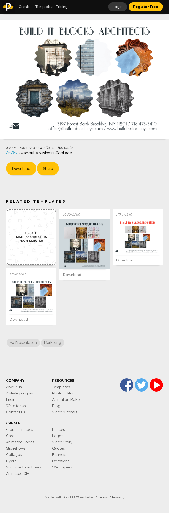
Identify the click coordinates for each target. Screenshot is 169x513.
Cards (11, 436)
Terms (103, 497)
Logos (57, 436)
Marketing (52, 343)
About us (14, 387)
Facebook (126, 385)
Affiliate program (20, 393)
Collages (14, 455)
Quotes (58, 448)
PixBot (12, 152)
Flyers (11, 461)
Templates (61, 387)
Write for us (16, 406)
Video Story (62, 442)
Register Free (145, 7)
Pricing (12, 399)
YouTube (156, 385)
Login (117, 7)
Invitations (60, 461)
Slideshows (15, 448)
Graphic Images (19, 429)
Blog (56, 406)
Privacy (118, 497)
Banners (59, 455)
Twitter (141, 385)
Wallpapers (62, 467)
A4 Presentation (23, 343)
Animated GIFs (18, 473)
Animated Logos (20, 442)
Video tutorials (64, 412)
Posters (58, 429)
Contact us (15, 412)
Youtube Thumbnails (23, 467)
